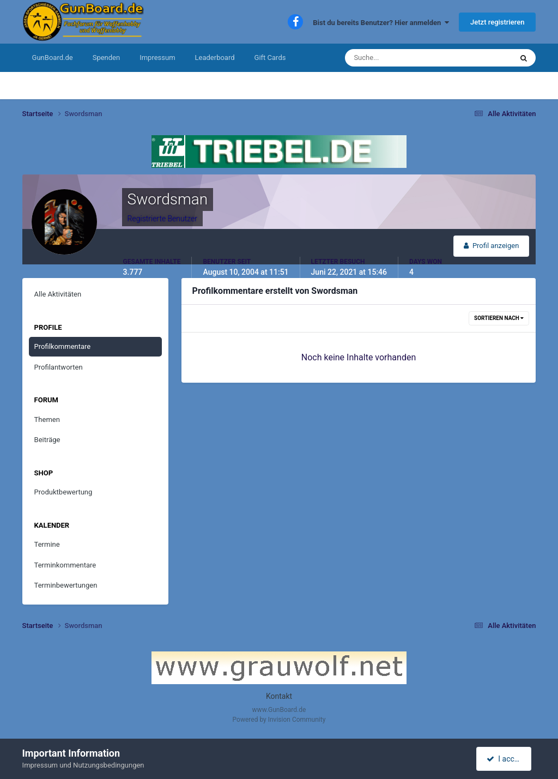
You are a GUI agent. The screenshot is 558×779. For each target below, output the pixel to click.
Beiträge (47, 440)
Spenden (106, 57)
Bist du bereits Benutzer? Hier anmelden (381, 23)
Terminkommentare (65, 565)
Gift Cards (270, 57)
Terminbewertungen (66, 585)
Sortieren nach (499, 318)
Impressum (157, 57)
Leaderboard (215, 57)
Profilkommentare (62, 346)
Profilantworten (58, 367)
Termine (47, 544)
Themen (47, 419)
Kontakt (279, 696)
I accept (505, 758)
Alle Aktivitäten (58, 294)
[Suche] (395, 58)
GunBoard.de (52, 57)
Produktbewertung (63, 492)
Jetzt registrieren (497, 22)
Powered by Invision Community (279, 719)
